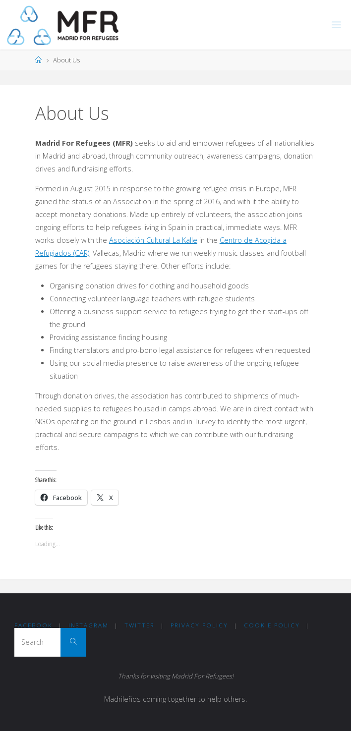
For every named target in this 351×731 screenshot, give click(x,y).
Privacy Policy (199, 625)
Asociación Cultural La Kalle (153, 240)
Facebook (33, 625)
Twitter (139, 625)
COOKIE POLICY (272, 625)
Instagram (88, 625)
